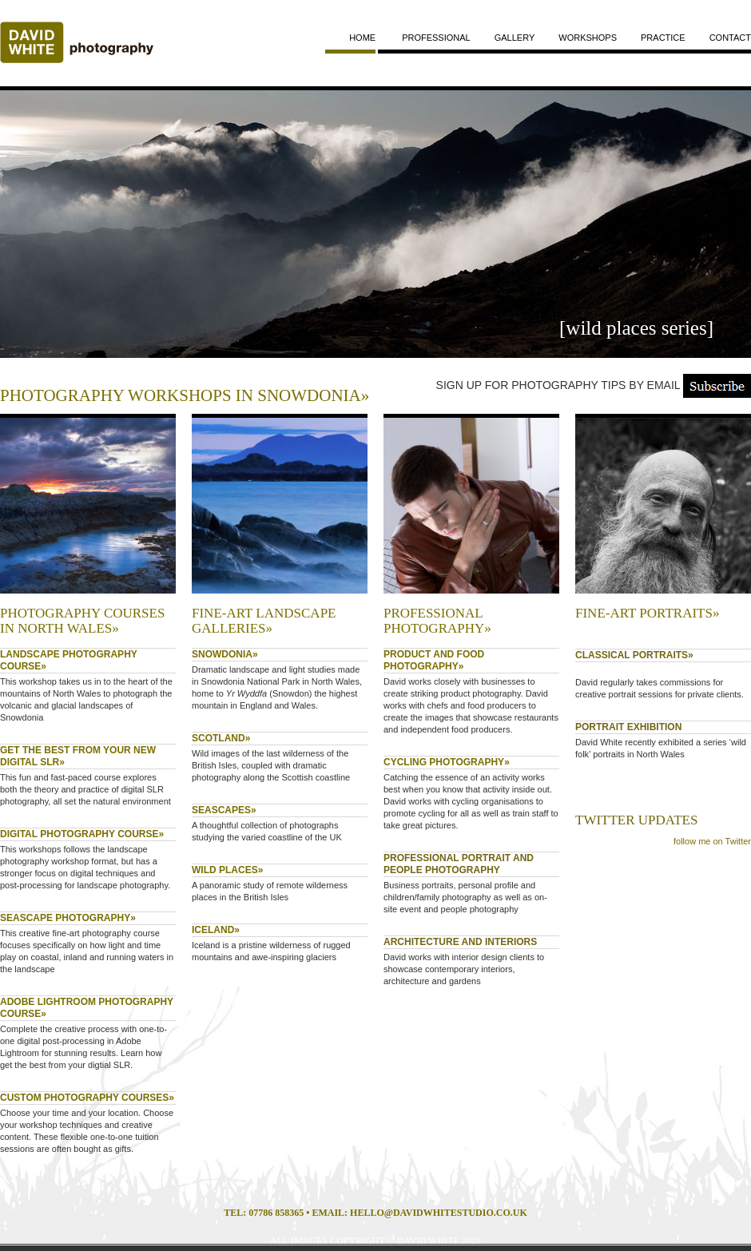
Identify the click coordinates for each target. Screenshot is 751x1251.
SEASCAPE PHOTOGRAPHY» (68, 917)
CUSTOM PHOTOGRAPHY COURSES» (87, 1097)
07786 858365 (276, 1212)
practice (663, 37)
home (362, 37)
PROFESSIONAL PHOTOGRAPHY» (437, 621)
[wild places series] (636, 328)
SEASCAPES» (224, 810)
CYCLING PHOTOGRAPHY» (446, 762)
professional (436, 37)
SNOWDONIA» (225, 654)
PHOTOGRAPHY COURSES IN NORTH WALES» (82, 621)
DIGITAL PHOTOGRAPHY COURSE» (82, 834)
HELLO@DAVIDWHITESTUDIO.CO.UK (438, 1212)
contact (730, 37)
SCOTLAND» (221, 738)
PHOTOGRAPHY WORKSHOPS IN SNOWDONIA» (184, 395)
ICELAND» (216, 929)
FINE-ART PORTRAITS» (647, 613)
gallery (515, 37)
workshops (587, 37)
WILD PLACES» (227, 870)
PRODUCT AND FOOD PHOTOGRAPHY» (433, 660)
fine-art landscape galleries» (264, 621)
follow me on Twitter (712, 841)
